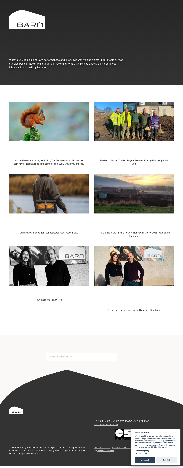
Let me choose (141, 453)
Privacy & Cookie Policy (125, 449)
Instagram (173, 12)
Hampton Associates (106, 452)
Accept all (145, 460)
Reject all (166, 460)
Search (142, 12)
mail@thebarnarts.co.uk (108, 422)
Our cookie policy (142, 451)
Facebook (166, 12)
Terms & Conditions (103, 449)
